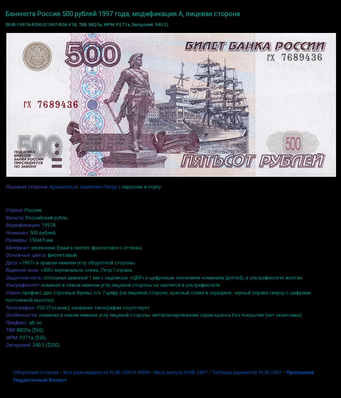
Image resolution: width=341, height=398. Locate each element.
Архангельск (63, 187)
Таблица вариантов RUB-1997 (247, 372)
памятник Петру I (100, 187)
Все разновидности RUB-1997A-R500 (106, 372)
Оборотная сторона (36, 372)
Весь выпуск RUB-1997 (180, 372)
